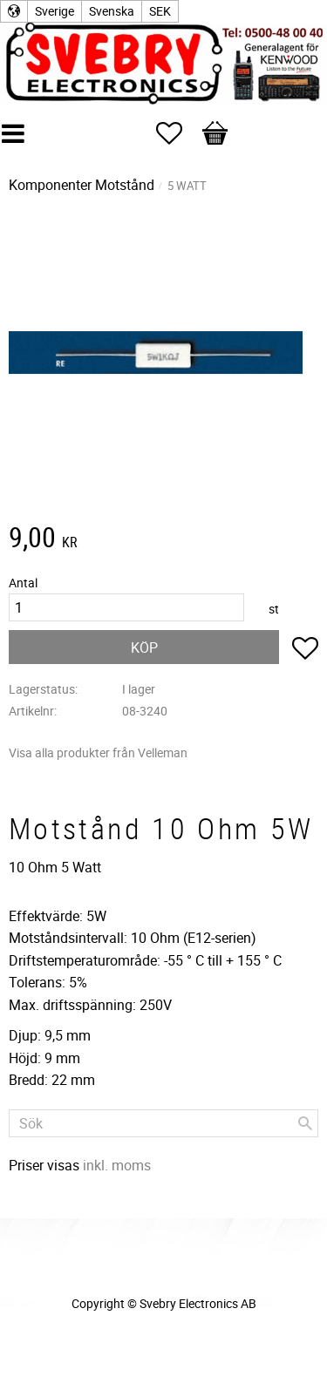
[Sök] (305, 1123)
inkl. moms (117, 1165)
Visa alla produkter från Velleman (98, 752)
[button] (178, 133)
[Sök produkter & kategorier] (163, 1123)
